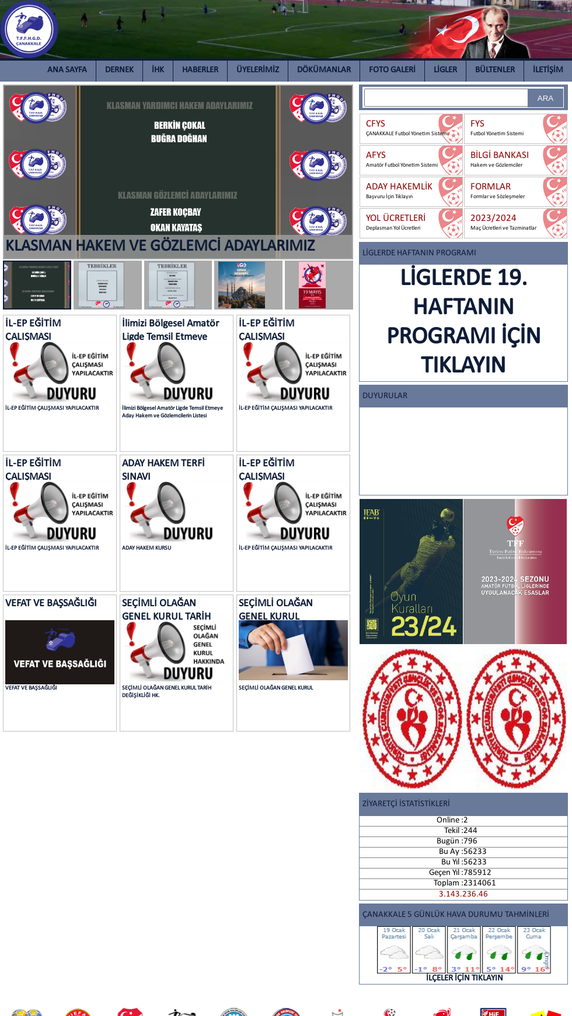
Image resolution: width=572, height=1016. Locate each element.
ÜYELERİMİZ (257, 70)
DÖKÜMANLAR (324, 70)
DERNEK (119, 70)
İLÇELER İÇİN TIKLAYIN (464, 954)
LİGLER (445, 70)
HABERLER (200, 70)
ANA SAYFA (67, 70)
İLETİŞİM (548, 70)
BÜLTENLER (495, 70)
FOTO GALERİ (392, 70)
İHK (158, 70)
